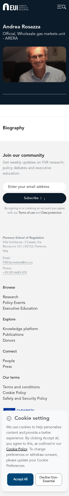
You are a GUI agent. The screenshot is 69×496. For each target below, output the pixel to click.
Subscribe (34, 198)
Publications (13, 335)
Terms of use (27, 212)
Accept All (20, 479)
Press (7, 367)
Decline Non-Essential (48, 479)
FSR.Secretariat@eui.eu (18, 262)
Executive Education (20, 309)
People (9, 361)
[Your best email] (34, 187)
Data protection (51, 212)
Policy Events (14, 303)
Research (10, 297)
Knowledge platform (20, 329)
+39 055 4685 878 (15, 272)
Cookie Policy (14, 393)
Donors (9, 341)
